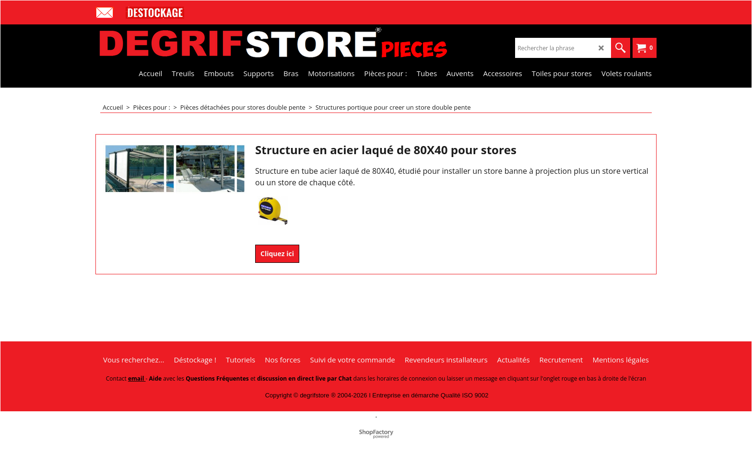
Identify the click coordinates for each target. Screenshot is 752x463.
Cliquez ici (277, 253)
